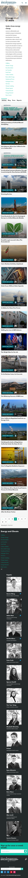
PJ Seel (20, 189)
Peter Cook (22, 114)
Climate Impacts (9, 88)
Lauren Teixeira (20, 414)
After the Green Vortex (8, 512)
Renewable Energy (10, 77)
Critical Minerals (9, 90)
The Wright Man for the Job (9, 352)
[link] (19, 117)
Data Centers (9, 95)
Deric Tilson (21, 164)
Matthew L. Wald (21, 260)
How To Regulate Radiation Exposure (12, 466)
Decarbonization (9, 68)
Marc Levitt (22, 393)
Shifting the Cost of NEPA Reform (11, 330)
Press (13, 100)
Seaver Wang (21, 118)
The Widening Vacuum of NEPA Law (12, 396)
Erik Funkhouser (20, 348)
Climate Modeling (10, 86)
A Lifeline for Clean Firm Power (10, 308)
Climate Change (9, 65)
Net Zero (8, 83)
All (1, 569)
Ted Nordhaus (21, 231)
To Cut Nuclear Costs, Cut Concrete (11, 374)
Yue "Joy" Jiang (21, 165)
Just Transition (9, 70)
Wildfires (8, 63)
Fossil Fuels (8, 72)
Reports (19, 100)
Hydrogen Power (10, 81)
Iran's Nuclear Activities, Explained (12, 264)
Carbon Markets (9, 74)
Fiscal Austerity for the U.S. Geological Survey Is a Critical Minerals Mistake (13, 217)
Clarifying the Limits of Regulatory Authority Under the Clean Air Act (11, 443)
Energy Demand (9, 93)
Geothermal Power (10, 79)
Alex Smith (21, 237)
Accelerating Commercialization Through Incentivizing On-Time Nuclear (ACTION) (14, 171)
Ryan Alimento (21, 116)
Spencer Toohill (19, 435)
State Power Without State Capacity (12, 286)
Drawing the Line (6, 194)
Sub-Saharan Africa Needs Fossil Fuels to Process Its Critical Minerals (13, 489)
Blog (9, 100)
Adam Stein (22, 162)
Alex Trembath (21, 234)
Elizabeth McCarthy (20, 326)
